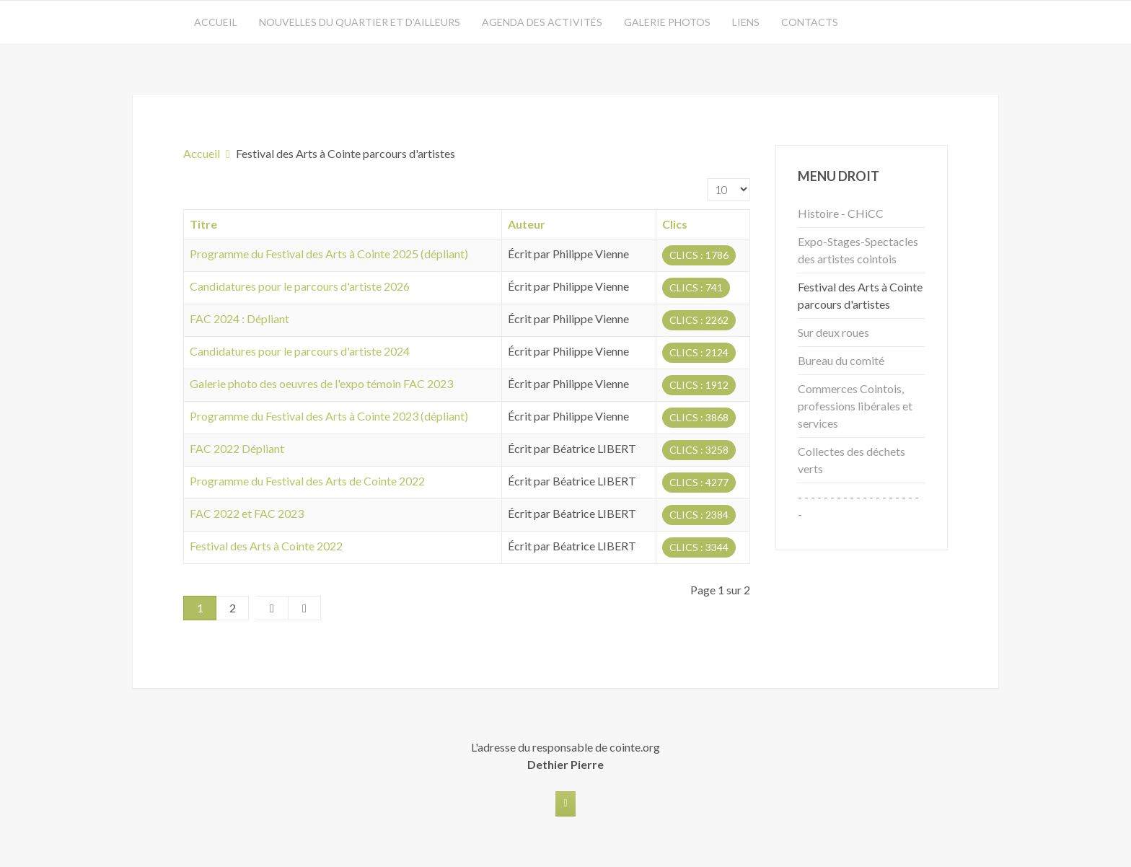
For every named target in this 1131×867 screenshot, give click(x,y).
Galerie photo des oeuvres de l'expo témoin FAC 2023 (321, 383)
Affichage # (707, 178)
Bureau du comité (841, 360)
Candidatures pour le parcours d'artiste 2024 (300, 351)
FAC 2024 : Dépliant (239, 318)
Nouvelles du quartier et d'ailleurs (359, 22)
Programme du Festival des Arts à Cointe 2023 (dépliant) (329, 416)
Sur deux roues (833, 332)
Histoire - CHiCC (841, 213)
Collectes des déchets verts (851, 459)
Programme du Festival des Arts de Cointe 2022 (307, 481)
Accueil (215, 22)
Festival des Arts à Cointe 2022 (266, 546)
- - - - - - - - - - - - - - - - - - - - (858, 505)
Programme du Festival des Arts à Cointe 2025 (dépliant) (329, 253)
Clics (674, 224)
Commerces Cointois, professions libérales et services (855, 406)
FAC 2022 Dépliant (237, 448)
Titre (203, 224)
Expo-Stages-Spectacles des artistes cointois (858, 249)
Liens (746, 22)
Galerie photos (667, 22)
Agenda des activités (542, 22)
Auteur (526, 224)
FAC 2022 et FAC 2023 (247, 513)
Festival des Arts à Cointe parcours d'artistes (860, 295)
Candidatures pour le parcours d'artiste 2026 (300, 286)
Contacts (809, 22)
